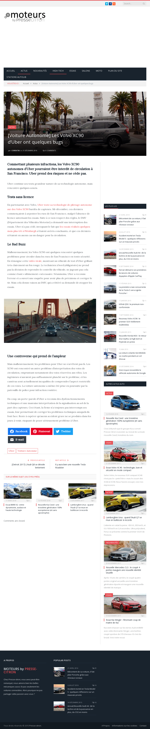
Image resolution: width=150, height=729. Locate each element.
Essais (72, 70)
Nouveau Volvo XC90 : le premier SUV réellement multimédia (129, 321)
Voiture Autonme (27, 450)
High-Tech (58, 70)
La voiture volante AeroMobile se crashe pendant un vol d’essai (132, 355)
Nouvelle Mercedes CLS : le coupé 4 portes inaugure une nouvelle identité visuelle (123, 570)
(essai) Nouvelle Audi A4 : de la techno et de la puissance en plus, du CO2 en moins (132, 255)
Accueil (11, 70)
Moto (99, 70)
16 (144, 232)
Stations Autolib (16, 76)
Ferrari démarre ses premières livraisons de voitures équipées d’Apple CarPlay (132, 272)
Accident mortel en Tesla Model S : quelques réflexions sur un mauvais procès (132, 238)
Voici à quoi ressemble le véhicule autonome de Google (132, 371)
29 (144, 215)
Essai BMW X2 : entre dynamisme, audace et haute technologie (16, 507)
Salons (86, 70)
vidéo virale (35, 260)
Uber (11, 450)
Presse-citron (35, 725)
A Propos (106, 725)
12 (144, 283)
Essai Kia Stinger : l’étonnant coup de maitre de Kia (123, 621)
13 (144, 266)
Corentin (15, 150)
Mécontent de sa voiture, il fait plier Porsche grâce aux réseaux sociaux (132, 221)
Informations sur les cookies (124, 725)
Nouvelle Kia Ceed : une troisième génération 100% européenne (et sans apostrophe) (50, 508)
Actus (24, 70)
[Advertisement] (93, 46)
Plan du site (115, 70)
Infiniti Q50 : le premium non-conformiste (131, 305)
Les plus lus (111, 206)
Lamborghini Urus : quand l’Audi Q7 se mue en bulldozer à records (81, 507)
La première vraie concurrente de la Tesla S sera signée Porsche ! (132, 290)
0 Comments (49, 150)
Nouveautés (40, 70)
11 (144, 300)
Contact (143, 725)
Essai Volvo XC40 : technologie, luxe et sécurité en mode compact (124, 468)
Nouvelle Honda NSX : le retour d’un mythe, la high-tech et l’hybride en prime (132, 338)
